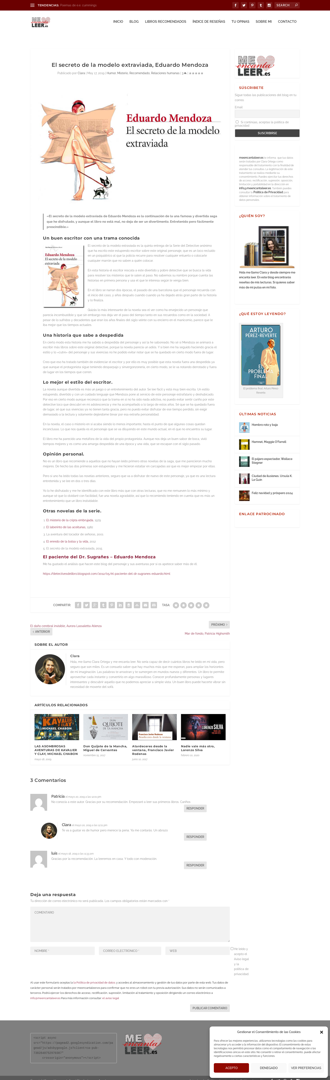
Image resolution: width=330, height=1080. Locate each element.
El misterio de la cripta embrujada (69, 514)
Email (239, 101)
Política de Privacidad (268, 186)
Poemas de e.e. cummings (78, 5)
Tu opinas (240, 22)
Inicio (118, 22)
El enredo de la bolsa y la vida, (67, 535)
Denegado (269, 1068)
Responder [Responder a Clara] (195, 831)
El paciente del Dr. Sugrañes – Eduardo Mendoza (99, 551)
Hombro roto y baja (265, 419)
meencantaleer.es (251, 152)
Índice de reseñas (209, 22)
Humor (111, 67)
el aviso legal (110, 992)
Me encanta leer (64, 1075)
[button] (321, 1032)
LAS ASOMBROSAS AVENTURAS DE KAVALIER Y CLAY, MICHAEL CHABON (56, 744)
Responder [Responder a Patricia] (195, 802)
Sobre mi (264, 22)
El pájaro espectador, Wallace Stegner (272, 455)
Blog (134, 22)
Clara (81, 67)
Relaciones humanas (165, 67)
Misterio (122, 67)
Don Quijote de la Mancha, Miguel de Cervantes (105, 742)
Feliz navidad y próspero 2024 (272, 487)
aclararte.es (103, 1075)
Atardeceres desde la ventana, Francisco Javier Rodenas (153, 744)
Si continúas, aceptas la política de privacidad (262, 118)
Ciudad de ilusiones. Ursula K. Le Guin (272, 472)
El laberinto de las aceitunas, (66, 521)
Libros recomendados (165, 22)
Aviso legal (196, 1075)
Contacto (287, 22)
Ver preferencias (306, 1068)
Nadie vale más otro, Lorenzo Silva (198, 742)
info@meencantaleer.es (45, 992)
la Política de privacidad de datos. (94, 976)
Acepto (231, 1068)
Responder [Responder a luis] (195, 859)
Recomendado (139, 67)
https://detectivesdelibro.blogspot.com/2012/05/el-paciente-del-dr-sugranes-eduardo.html (106, 568)
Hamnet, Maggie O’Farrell (269, 436)
